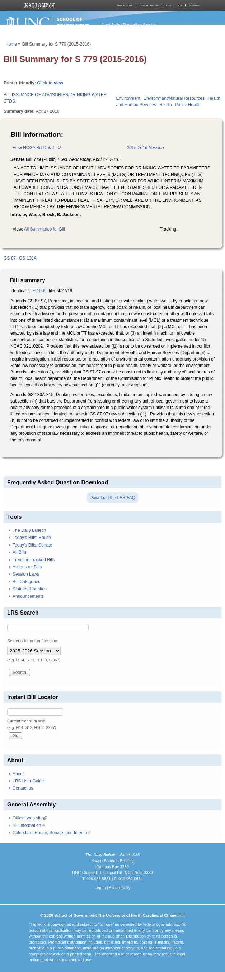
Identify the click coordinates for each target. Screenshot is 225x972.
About (18, 773)
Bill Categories (26, 581)
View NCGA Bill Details (37, 147)
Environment (128, 98)
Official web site (30, 817)
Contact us (23, 788)
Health (165, 104)
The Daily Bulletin (29, 530)
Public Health (188, 104)
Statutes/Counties (30, 588)
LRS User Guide (28, 780)
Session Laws (26, 574)
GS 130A (28, 258)
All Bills (20, 552)
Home (11, 44)
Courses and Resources (149, 5)
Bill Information (29, 825)
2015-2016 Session (145, 147)
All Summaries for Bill (44, 229)
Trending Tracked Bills (34, 559)
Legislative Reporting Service (129, 24)
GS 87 (10, 258)
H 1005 (39, 290)
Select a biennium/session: (32, 640)
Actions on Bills (27, 566)
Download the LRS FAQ (112, 497)
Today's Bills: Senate (32, 545)
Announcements (28, 596)
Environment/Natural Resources (174, 98)
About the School (124, 5)
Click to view (50, 82)
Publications (194, 5)
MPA (180, 5)
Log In (100, 887)
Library (168, 5)
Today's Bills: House (32, 537)
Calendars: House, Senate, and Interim (52, 832)
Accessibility (119, 887)
